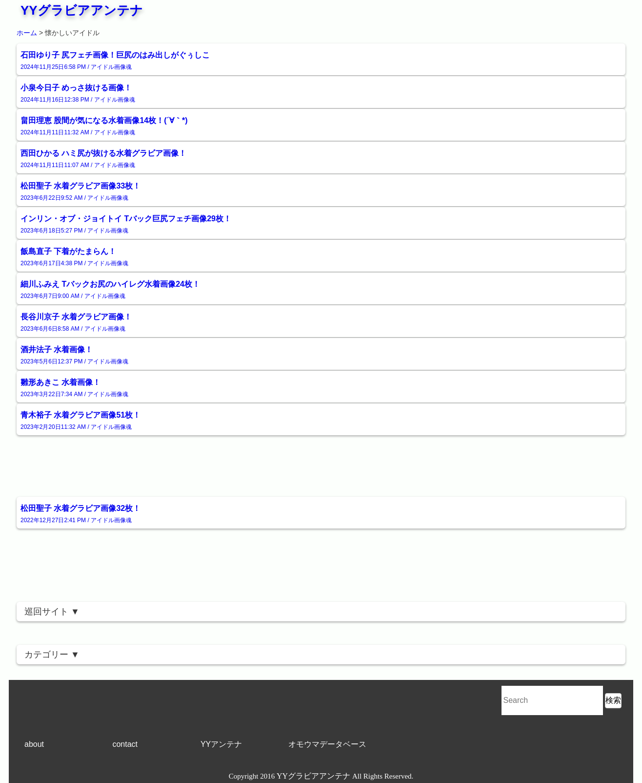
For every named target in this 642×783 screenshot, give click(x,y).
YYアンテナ (221, 744)
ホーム (27, 33)
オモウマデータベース (327, 744)
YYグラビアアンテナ (81, 10)
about (34, 744)
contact (125, 744)
